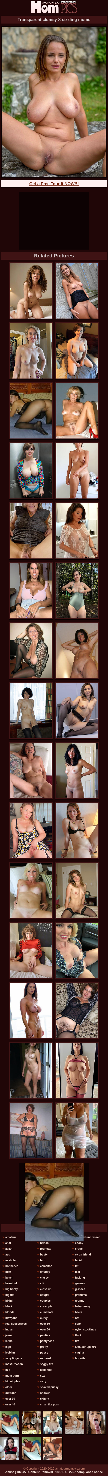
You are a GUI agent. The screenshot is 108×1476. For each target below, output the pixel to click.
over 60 (45, 1329)
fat (76, 1266)
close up (45, 1289)
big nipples (12, 1381)
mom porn (12, 1375)
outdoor (10, 1393)
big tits (9, 1295)
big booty (11, 1289)
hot (77, 1318)
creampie (46, 1306)
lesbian (10, 1352)
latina (8, 1341)
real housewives (16, 1323)
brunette (45, 1248)
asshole (10, 1260)
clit (42, 1283)
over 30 (10, 1398)
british (44, 1243)
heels (78, 1312)
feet (77, 1271)
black (8, 1306)
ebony (79, 1243)
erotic (79, 1248)
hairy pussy (82, 1306)
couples (45, 1300)
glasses (80, 1289)
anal (8, 1243)
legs (8, 1346)
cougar (44, 1295)
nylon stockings (85, 1329)
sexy (43, 1381)
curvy (44, 1318)
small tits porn (49, 1404)
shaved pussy (49, 1387)
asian (8, 1248)
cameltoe (46, 1266)
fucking (80, 1277)
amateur (10, 1237)
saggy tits (46, 1364)
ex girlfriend (83, 1254)
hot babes (11, 1266)
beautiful (11, 1283)
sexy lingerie (13, 1358)
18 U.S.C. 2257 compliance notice (79, 1472)
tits (77, 1341)
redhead (45, 1358)
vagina (79, 1352)
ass (7, 1254)
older (8, 1387)
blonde (9, 1312)
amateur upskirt (85, 1346)
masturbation (14, 1364)
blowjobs (11, 1318)
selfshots (46, 1370)
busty (44, 1254)
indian (9, 1329)
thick (78, 1335)
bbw (8, 1271)
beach (9, 1277)
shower (45, 1393)
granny (79, 1300)
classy (44, 1277)
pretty (44, 1346)
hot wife (80, 1358)
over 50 (45, 1323)
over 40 (10, 1404)
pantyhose (47, 1341)
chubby (45, 1271)
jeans (8, 1335)
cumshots (46, 1312)
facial (78, 1260)
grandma (81, 1295)
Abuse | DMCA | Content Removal (29, 1472)
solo (78, 1323)
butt (42, 1260)
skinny (44, 1398)
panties (45, 1335)
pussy (44, 1352)
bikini (8, 1300)
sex (42, 1375)
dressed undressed (87, 1237)
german (80, 1283)
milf (7, 1370)
